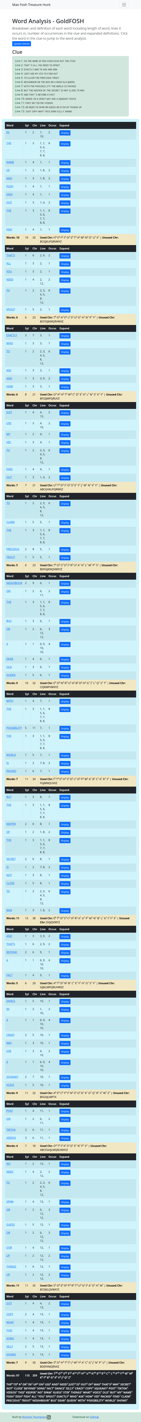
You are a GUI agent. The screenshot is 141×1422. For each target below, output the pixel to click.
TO (50, 65)
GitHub (94, 1417)
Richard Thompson (34, 1417)
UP (67, 107)
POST (28, 103)
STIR (63, 107)
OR (52, 82)
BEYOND (42, 95)
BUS (48, 82)
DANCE (28, 99)
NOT (66, 90)
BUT (26, 90)
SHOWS (68, 111)
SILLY (60, 111)
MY (36, 74)
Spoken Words (21, 43)
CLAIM (30, 78)
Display (65, 132)
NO (26, 107)
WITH (27, 86)
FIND (50, 74)
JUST (27, 74)
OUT (62, 61)
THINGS (74, 107)
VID (41, 74)
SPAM (42, 107)
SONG (53, 111)
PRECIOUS (45, 78)
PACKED (72, 86)
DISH (56, 61)
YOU (40, 65)
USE (32, 74)
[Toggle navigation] (124, 4)
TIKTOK (39, 103)
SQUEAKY (63, 99)
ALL (35, 65)
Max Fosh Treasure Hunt (31, 4)
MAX (44, 61)
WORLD (59, 86)
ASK (45, 69)
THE (29, 61)
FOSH (50, 61)
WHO (36, 69)
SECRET (55, 90)
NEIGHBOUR (30, 82)
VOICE (72, 99)
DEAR (59, 82)
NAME (35, 61)
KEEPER (38, 90)
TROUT (55, 78)
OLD (65, 82)
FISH (72, 61)
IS (65, 86)
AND (50, 69)
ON (38, 82)
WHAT (41, 111)
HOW (55, 69)
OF (40, 61)
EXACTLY (29, 69)
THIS (47, 111)
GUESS (52, 107)
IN (25, 61)
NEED (46, 65)
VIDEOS (49, 103)
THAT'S (28, 65)
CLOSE (72, 90)
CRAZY (42, 99)
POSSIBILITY (43, 86)
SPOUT (56, 65)
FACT (52, 95)
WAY (49, 99)
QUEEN (71, 82)
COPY (35, 111)
